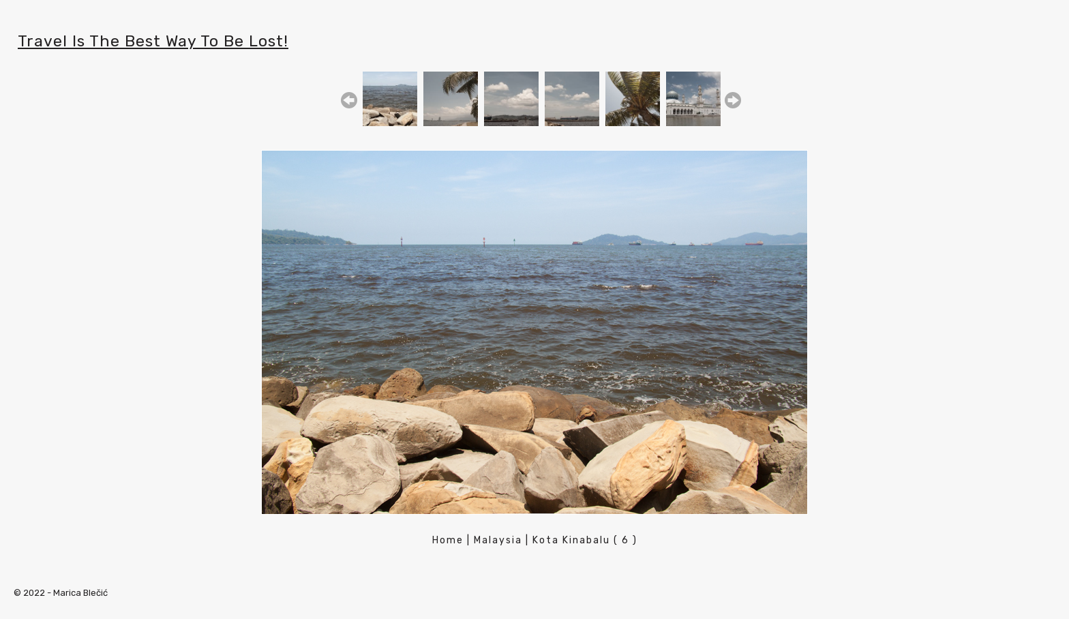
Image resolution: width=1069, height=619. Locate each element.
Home (448, 540)
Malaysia (498, 540)
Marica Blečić (80, 593)
